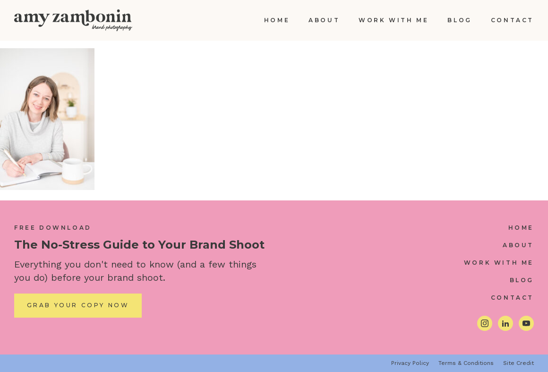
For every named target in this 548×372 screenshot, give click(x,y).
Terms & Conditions (466, 363)
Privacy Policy (410, 363)
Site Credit (518, 363)
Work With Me (393, 20)
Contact (512, 20)
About (324, 20)
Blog (459, 20)
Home (277, 20)
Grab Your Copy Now (78, 305)
